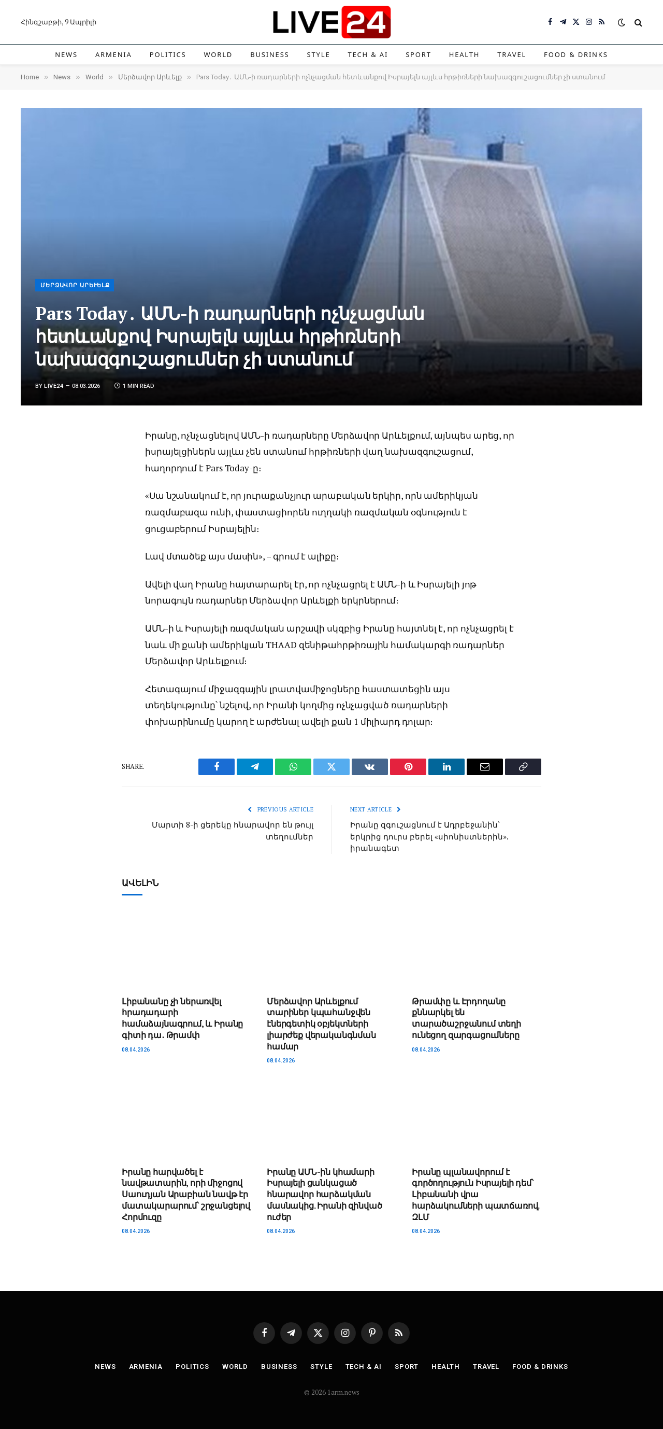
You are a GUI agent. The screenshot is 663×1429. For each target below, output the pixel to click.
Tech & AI (368, 54)
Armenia (113, 54)
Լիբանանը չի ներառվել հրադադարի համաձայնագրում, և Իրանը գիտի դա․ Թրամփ (182, 1018)
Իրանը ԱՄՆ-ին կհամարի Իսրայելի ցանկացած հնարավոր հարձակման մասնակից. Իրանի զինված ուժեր (324, 1195)
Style (318, 54)
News (66, 54)
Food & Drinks (576, 54)
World (218, 54)
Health (464, 54)
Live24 (53, 386)
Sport (418, 54)
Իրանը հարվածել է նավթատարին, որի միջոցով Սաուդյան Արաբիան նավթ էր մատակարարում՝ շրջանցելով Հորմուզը (186, 1195)
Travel (511, 54)
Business (269, 54)
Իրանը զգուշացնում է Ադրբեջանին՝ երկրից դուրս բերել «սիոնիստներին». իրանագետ (429, 836)
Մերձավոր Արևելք (75, 285)
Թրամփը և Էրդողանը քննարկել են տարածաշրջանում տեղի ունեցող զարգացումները (466, 1018)
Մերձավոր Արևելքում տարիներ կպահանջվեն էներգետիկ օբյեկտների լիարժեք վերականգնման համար (321, 1024)
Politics (168, 54)
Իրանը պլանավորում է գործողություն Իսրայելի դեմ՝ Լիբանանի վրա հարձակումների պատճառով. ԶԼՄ (475, 1195)
